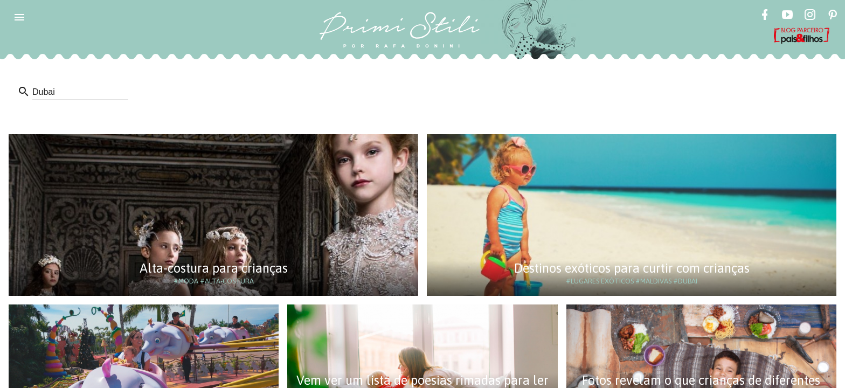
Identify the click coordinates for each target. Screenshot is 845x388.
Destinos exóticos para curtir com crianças (632, 268)
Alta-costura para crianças (214, 268)
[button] (19, 17)
